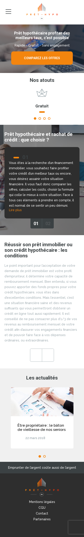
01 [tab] (36, 223)
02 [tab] (47, 223)
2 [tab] (40, 118)
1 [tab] (35, 118)
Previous (36, 355)
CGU (42, 507)
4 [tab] (49, 118)
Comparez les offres (42, 58)
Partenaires (42, 519)
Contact (42, 513)
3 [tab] (44, 118)
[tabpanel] (42, 102)
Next (48, 355)
